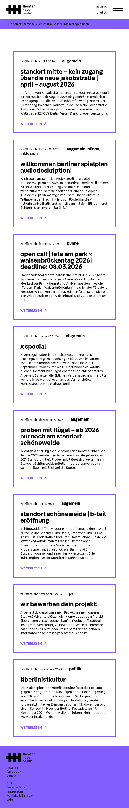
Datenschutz (15, 787)
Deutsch (101, 6)
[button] (118, 9)
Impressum (14, 791)
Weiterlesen (33, 124)
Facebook (13, 772)
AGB (9, 783)
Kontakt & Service (19, 795)
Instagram (13, 767)
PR (71, 593)
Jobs (10, 800)
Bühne (93, 149)
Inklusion (29, 153)
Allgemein (71, 61)
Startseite (28, 24)
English (102, 12)
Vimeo (11, 776)
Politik (75, 668)
